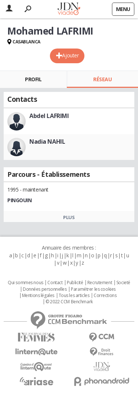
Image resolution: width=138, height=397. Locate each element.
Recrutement (99, 282)
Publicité (75, 282)
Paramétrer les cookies (93, 289)
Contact (54, 282)
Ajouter (70, 55)
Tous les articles (74, 295)
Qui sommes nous (25, 282)
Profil (33, 79)
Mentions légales (38, 295)
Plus (69, 217)
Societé (123, 282)
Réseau (102, 79)
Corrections (105, 295)
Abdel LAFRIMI (49, 116)
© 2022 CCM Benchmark (69, 301)
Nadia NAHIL (47, 141)
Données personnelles (45, 289)
